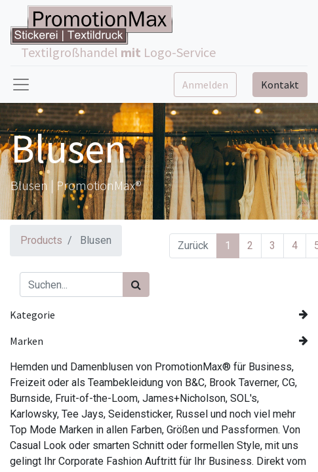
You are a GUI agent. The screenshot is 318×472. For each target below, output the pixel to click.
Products (41, 240)
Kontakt (280, 84)
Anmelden (205, 84)
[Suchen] (136, 284)
